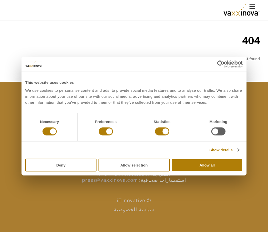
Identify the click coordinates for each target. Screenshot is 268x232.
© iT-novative (134, 201)
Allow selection (134, 165)
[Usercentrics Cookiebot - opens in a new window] (221, 64)
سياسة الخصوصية (134, 209)
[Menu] (252, 7)
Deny (61, 165)
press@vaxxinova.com (110, 180)
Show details (221, 150)
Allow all (207, 165)
